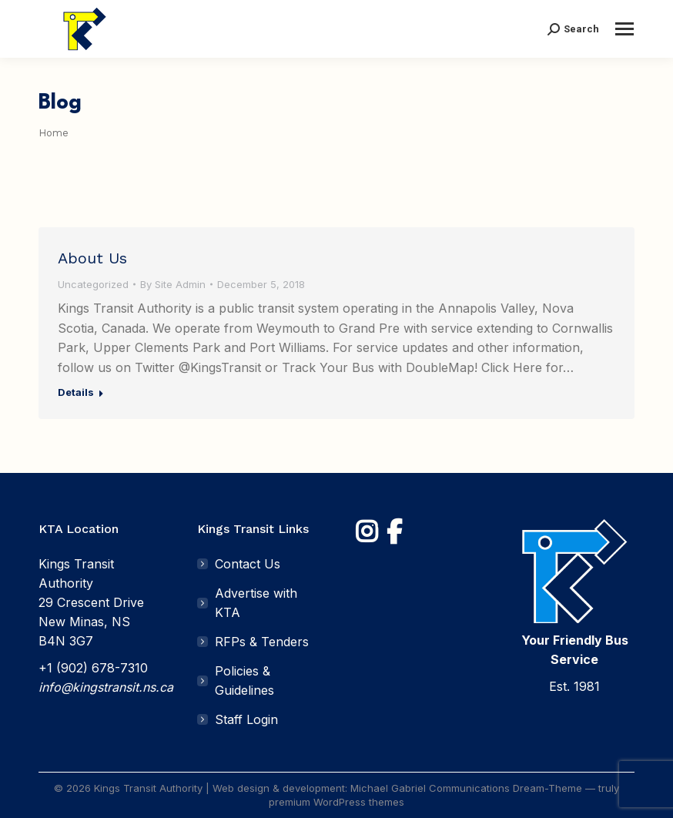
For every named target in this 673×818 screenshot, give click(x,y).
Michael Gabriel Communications (430, 788)
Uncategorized (93, 284)
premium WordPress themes (336, 802)
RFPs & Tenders (262, 641)
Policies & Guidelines (244, 680)
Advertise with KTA (256, 602)
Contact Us (247, 564)
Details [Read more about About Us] (76, 392)
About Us (92, 258)
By (173, 284)
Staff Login (246, 719)
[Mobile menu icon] (624, 29)
